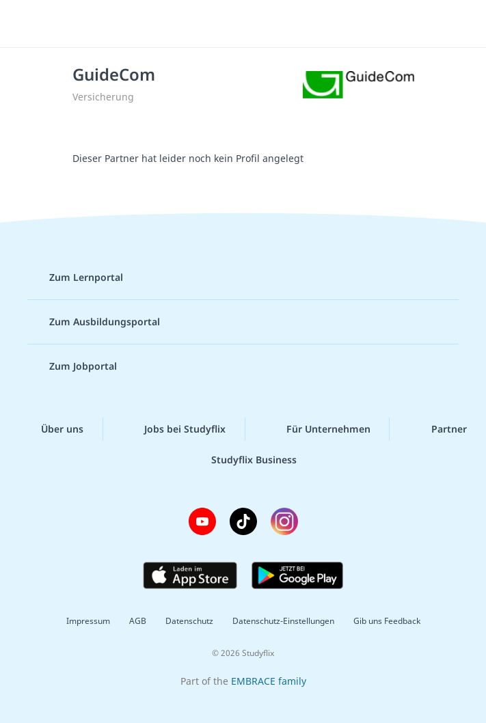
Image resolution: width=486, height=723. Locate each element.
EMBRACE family (268, 680)
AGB (137, 621)
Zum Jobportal (72, 366)
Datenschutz (189, 621)
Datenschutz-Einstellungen (283, 621)
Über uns (51, 429)
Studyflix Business (243, 460)
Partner (438, 429)
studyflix (254, 24)
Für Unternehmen (317, 429)
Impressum (88, 621)
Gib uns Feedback (386, 621)
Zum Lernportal (75, 277)
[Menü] (31, 24)
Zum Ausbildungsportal (93, 322)
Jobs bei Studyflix (174, 429)
